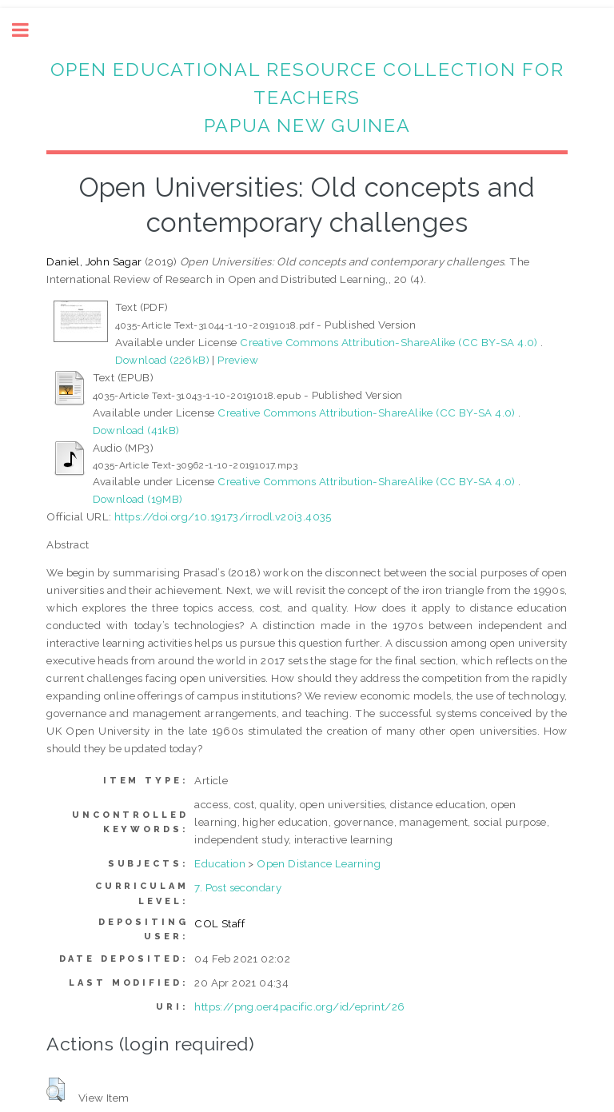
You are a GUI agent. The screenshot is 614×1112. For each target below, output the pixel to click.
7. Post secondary (237, 887)
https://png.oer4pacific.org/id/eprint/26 (299, 1006)
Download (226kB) (162, 359)
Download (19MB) (138, 498)
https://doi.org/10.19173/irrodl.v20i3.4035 (223, 516)
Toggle (29, 30)
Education (219, 863)
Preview (237, 359)
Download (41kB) (136, 430)
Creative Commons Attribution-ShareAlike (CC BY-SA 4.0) (390, 342)
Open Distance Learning (319, 863)
